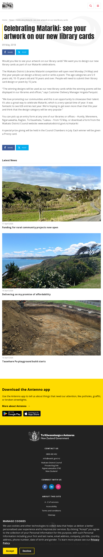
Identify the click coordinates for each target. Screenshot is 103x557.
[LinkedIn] (51, 486)
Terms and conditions (51, 510)
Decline (27, 551)
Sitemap (51, 515)
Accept (10, 551)
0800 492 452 (51, 454)
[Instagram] (58, 486)
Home (4, 20)
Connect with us (52, 479)
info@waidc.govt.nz (51, 458)
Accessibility (51, 506)
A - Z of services (52, 502)
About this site (51, 496)
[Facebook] (45, 486)
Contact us (51, 448)
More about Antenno (14, 406)
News (11, 20)
